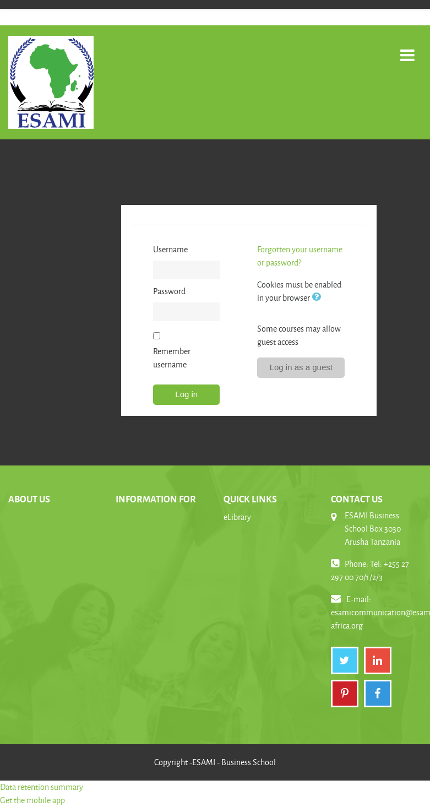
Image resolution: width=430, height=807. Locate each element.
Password (169, 291)
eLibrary (237, 517)
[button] (318, 297)
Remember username (171, 357)
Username (170, 249)
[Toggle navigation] (407, 49)
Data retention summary (41, 787)
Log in (186, 394)
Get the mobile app (32, 800)
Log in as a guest (301, 367)
